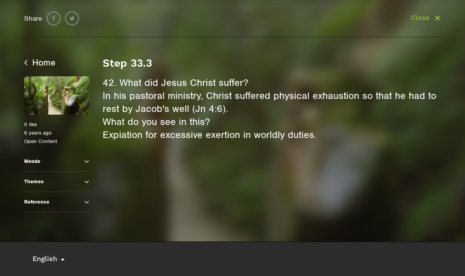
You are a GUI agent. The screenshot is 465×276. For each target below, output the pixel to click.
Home (40, 62)
